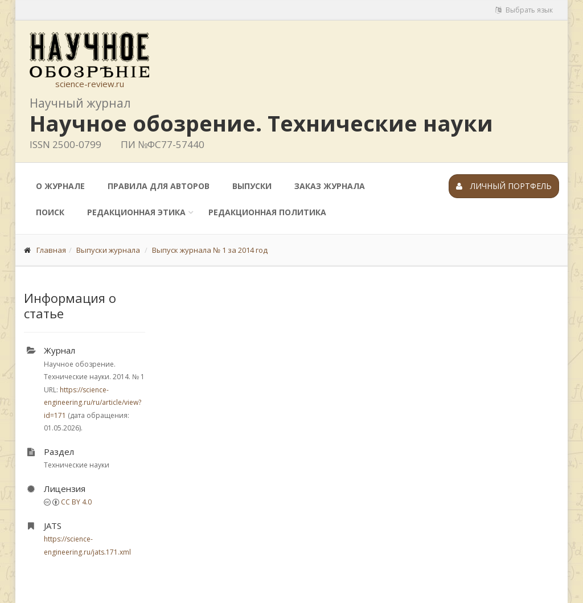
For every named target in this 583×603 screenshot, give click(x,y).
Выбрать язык (524, 10)
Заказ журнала (329, 186)
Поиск (50, 212)
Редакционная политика (267, 212)
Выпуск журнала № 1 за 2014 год (210, 250)
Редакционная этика (136, 212)
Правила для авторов (159, 186)
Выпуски (252, 186)
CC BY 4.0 (76, 502)
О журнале (60, 186)
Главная (51, 250)
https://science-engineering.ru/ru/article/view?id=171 (92, 402)
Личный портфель (504, 186)
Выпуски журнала (108, 250)
